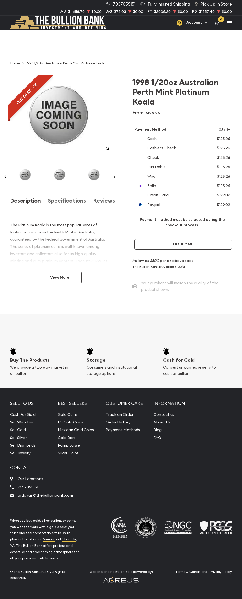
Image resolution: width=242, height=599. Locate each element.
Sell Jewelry (20, 452)
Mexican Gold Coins (76, 429)
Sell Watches (21, 422)
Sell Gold (18, 429)
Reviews (104, 200)
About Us (162, 422)
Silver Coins (68, 452)
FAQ (157, 437)
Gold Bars (66, 437)
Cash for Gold (179, 360)
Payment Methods (123, 429)
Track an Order (119, 414)
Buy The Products (30, 360)
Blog (158, 429)
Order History (118, 422)
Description (25, 200)
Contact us (164, 414)
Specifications (67, 200)
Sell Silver (18, 437)
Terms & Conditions (191, 572)
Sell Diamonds (22, 445)
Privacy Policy (221, 572)
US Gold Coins (70, 422)
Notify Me (183, 244)
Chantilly (69, 539)
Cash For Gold (23, 414)
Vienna (49, 539)
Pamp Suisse (69, 445)
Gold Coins (67, 414)
